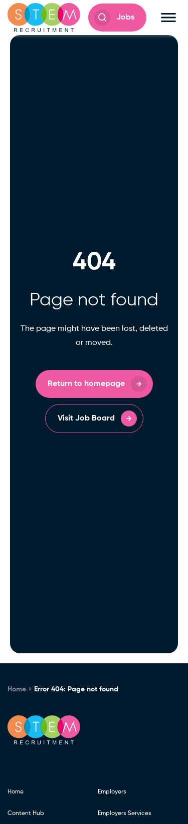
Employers (112, 792)
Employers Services (124, 813)
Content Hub (26, 813)
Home (17, 689)
